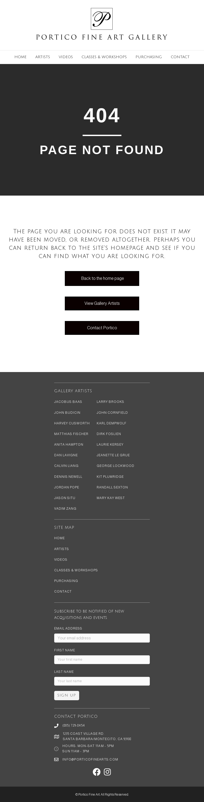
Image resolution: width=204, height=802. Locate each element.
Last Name (64, 672)
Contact (180, 57)
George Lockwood (115, 466)
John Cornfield (112, 413)
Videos (66, 57)
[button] (97, 772)
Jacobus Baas (68, 402)
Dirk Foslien (109, 434)
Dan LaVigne (66, 455)
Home (20, 57)
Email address (68, 628)
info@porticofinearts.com (90, 759)
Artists (42, 57)
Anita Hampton (68, 444)
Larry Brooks (110, 402)
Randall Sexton (112, 487)
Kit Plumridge (110, 477)
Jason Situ (64, 498)
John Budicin (67, 413)
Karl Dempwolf (111, 423)
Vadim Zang (65, 508)
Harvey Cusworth (72, 423)
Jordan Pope (66, 487)
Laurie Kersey (110, 444)
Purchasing (148, 57)
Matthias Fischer (71, 434)
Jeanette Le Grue (113, 455)
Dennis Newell (68, 477)
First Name (64, 650)
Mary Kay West (111, 498)
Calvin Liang (66, 466)
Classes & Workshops (104, 57)
